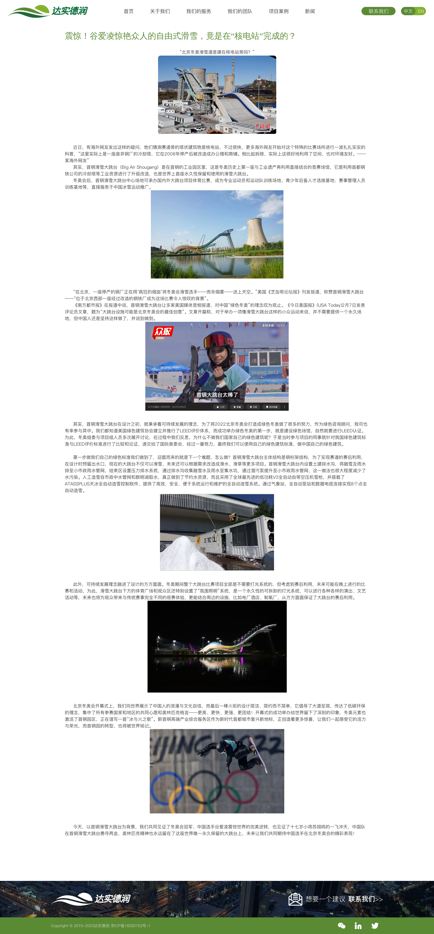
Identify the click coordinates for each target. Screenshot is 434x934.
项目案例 (279, 11)
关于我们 (160, 11)
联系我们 (379, 11)
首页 (129, 11)
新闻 (310, 11)
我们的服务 (198, 11)
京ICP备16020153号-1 (131, 925)
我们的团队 (240, 11)
